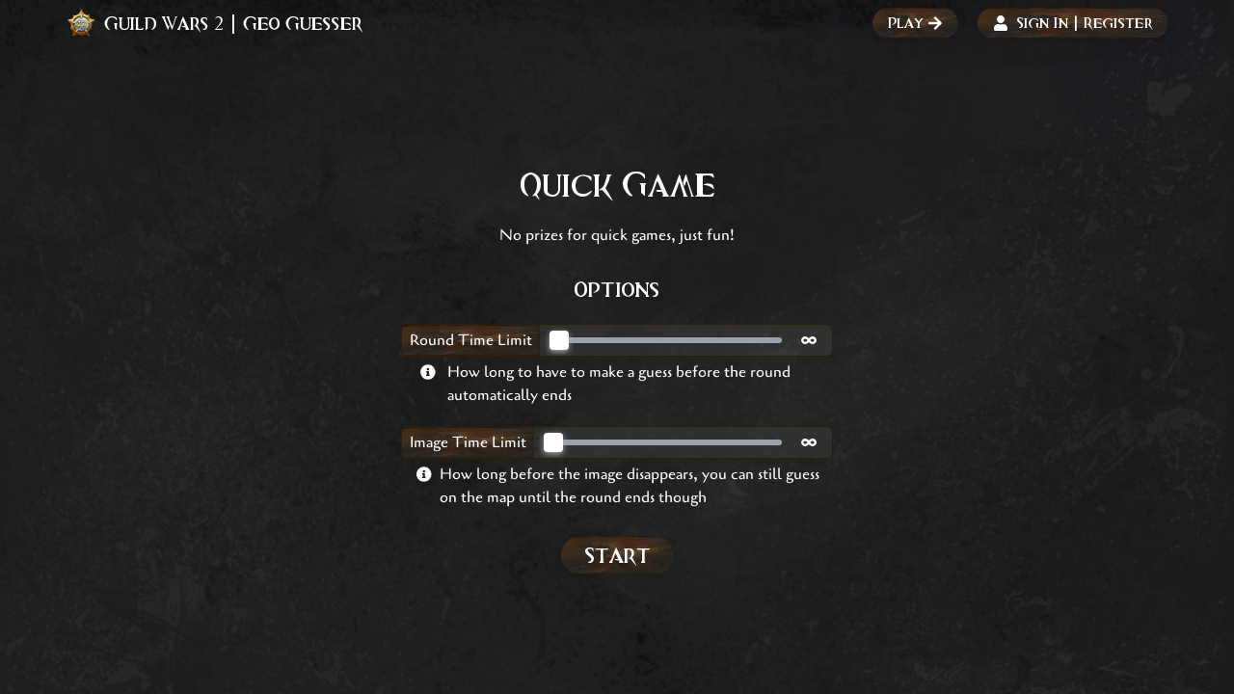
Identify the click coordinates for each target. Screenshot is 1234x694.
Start (617, 555)
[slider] (559, 340)
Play (915, 22)
